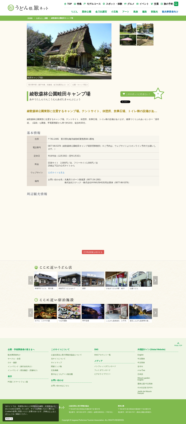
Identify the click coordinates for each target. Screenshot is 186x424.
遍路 (144, 11)
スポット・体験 (114, 3)
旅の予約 (168, 3)
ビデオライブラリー (102, 374)
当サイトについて (58, 359)
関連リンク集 (56, 366)
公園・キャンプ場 (79, 85)
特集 (79, 3)
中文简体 (141, 363)
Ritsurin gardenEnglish (144, 379)
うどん (74, 11)
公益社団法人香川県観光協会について (66, 355)
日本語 (140, 374)
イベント (144, 3)
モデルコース (94, 3)
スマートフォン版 (20, 382)
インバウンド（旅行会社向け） (20, 366)
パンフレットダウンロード (105, 366)
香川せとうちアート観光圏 (62, 374)
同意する (9, 419)
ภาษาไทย (141, 370)
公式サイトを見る (56, 172)
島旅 (135, 11)
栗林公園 (86, 11)
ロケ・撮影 (12, 363)
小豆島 (114, 11)
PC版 (10, 382)
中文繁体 (141, 359)
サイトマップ (56, 363)
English (141, 355)
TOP (69, 3)
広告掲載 (54, 370)
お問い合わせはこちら (60, 386)
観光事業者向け (170, 11)
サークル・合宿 (14, 359)
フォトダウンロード (102, 370)
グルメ (130, 3)
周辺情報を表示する (93, 252)
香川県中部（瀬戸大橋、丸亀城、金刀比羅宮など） (47, 85)
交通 (156, 3)
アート (125, 11)
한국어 (140, 366)
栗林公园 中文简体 (145, 384)
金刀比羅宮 (101, 11)
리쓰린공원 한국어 (145, 388)
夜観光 (154, 11)
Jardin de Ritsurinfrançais (145, 392)
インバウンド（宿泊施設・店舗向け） (23, 370)
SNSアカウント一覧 (102, 355)
